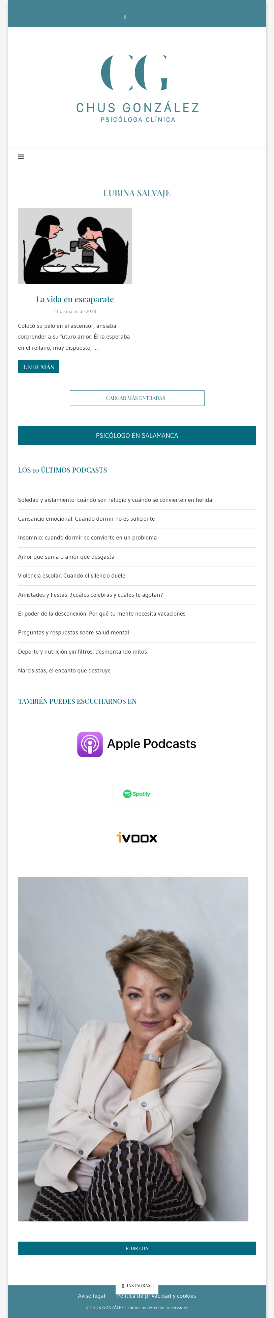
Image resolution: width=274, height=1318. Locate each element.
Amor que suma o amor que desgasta (66, 556)
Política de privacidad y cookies (156, 1295)
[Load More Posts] (137, 398)
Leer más (38, 366)
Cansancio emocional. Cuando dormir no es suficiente (86, 518)
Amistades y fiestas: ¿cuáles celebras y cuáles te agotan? (90, 594)
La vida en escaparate (75, 298)
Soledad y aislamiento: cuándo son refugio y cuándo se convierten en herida (115, 500)
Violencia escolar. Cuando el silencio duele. (72, 575)
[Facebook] (125, 17)
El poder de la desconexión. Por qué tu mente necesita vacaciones (102, 613)
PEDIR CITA (137, 1248)
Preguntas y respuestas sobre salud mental (73, 632)
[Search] (252, 157)
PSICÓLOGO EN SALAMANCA (137, 435)
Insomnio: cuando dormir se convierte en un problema (87, 537)
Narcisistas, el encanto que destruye (64, 670)
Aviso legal (91, 1295)
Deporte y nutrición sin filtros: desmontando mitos (82, 651)
